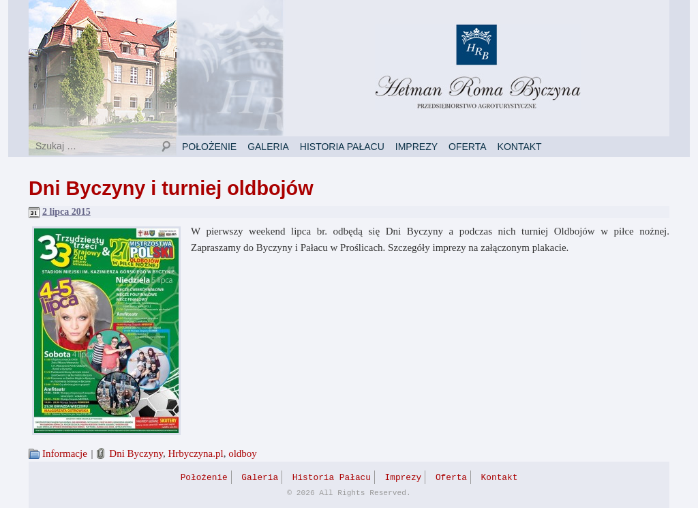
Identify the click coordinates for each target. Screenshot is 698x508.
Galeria (268, 146)
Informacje (64, 453)
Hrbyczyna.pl (195, 453)
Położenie (209, 146)
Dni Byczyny (136, 453)
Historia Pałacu (342, 146)
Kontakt (520, 146)
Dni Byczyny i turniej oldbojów (171, 188)
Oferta (468, 146)
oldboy (242, 453)
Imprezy (416, 146)
